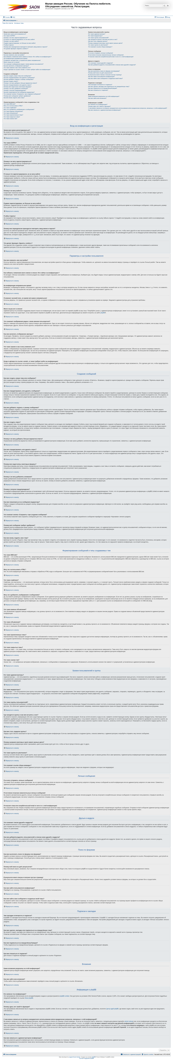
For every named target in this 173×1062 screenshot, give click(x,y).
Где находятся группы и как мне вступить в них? (102, 39)
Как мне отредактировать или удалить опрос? (17, 85)
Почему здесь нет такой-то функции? (99, 106)
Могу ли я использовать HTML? (13, 105)
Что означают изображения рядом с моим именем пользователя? (23, 64)
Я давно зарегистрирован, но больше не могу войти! (20, 43)
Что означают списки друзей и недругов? (100, 63)
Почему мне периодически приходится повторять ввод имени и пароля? (25, 47)
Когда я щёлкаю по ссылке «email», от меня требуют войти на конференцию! (27, 69)
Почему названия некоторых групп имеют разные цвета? (105, 43)
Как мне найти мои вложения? (97, 98)
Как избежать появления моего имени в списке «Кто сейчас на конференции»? (28, 56)
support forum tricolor (74, 1057)
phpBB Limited (64, 996)
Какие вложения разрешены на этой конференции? (103, 96)
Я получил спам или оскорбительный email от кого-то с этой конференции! (110, 56)
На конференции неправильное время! (15, 58)
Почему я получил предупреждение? (15, 90)
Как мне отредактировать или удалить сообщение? (19, 77)
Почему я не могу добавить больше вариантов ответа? (20, 83)
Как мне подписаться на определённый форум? (102, 88)
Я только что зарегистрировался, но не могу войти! (19, 39)
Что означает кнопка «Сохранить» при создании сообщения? (22, 94)
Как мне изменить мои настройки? (14, 55)
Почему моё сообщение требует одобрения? (17, 96)
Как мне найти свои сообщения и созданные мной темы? (105, 78)
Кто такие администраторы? (96, 34)
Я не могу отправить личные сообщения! (100, 53)
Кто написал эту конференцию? (97, 104)
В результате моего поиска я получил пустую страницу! (105, 74)
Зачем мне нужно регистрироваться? (15, 34)
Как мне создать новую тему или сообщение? (17, 76)
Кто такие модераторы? (95, 35)
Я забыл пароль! (9, 45)
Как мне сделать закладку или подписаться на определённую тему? (108, 86)
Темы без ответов (7, 23)
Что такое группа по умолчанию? (98, 45)
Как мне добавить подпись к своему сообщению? (19, 79)
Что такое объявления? (11, 113)
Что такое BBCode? (10, 104)
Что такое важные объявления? (13, 111)
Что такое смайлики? (10, 107)
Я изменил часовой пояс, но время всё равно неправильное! (22, 60)
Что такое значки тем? (10, 118)
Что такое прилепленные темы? (13, 115)
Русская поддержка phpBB (86, 1058)
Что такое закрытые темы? (12, 117)
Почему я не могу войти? (11, 41)
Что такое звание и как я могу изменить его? (17, 67)
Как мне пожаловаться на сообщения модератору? (19, 92)
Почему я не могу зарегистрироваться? (16, 37)
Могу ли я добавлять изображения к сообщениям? (19, 109)
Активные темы (19, 23)
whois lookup (129, 1021)
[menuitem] (12, 17)
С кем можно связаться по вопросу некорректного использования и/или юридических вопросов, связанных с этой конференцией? (127, 108)
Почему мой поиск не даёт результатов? (100, 73)
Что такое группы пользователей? (98, 37)
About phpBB (29, 998)
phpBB (103, 313)
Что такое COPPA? (9, 35)
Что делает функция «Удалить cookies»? (16, 48)
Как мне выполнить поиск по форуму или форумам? (104, 71)
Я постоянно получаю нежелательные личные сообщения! (106, 55)
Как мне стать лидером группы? (97, 41)
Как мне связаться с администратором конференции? (104, 110)
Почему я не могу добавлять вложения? (16, 88)
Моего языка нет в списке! (12, 62)
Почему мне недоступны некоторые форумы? (17, 86)
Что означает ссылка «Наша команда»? (100, 47)
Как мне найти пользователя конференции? (101, 76)
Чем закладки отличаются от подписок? (100, 84)
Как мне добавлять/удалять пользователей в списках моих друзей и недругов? (112, 64)
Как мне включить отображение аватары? (16, 66)
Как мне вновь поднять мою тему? (14, 97)
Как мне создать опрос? (11, 81)
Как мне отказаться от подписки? (98, 90)
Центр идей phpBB (112, 1009)
